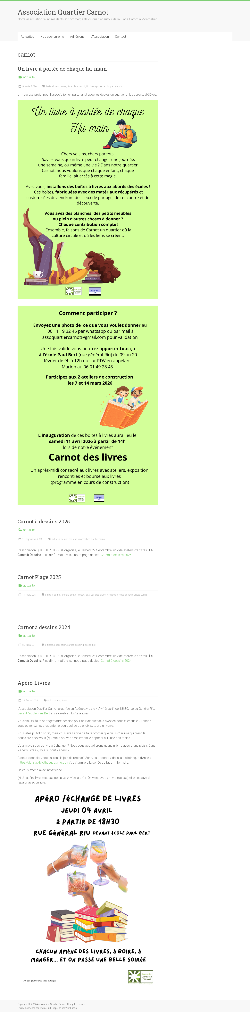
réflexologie (112, 594)
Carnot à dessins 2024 (44, 627)
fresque (80, 594)
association (60, 645)
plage (102, 594)
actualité (29, 77)
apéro (50, 700)
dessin (78, 645)
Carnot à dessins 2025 (44, 521)
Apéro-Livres (34, 682)
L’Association (100, 36)
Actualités (27, 36)
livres (64, 700)
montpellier (83, 539)
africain (49, 594)
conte (73, 594)
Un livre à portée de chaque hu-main (62, 68)
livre (70, 86)
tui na (144, 594)
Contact (120, 36)
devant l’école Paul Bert (34, 713)
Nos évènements (52, 36)
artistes (56, 539)
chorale (65, 594)
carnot (63, 86)
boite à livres (52, 86)
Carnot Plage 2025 (39, 577)
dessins (73, 539)
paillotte (95, 594)
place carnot (79, 86)
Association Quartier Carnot (63, 12)
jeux (88, 594)
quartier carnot (98, 539)
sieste (137, 594)
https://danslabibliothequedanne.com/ (44, 762)
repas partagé (126, 594)
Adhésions (77, 36)
